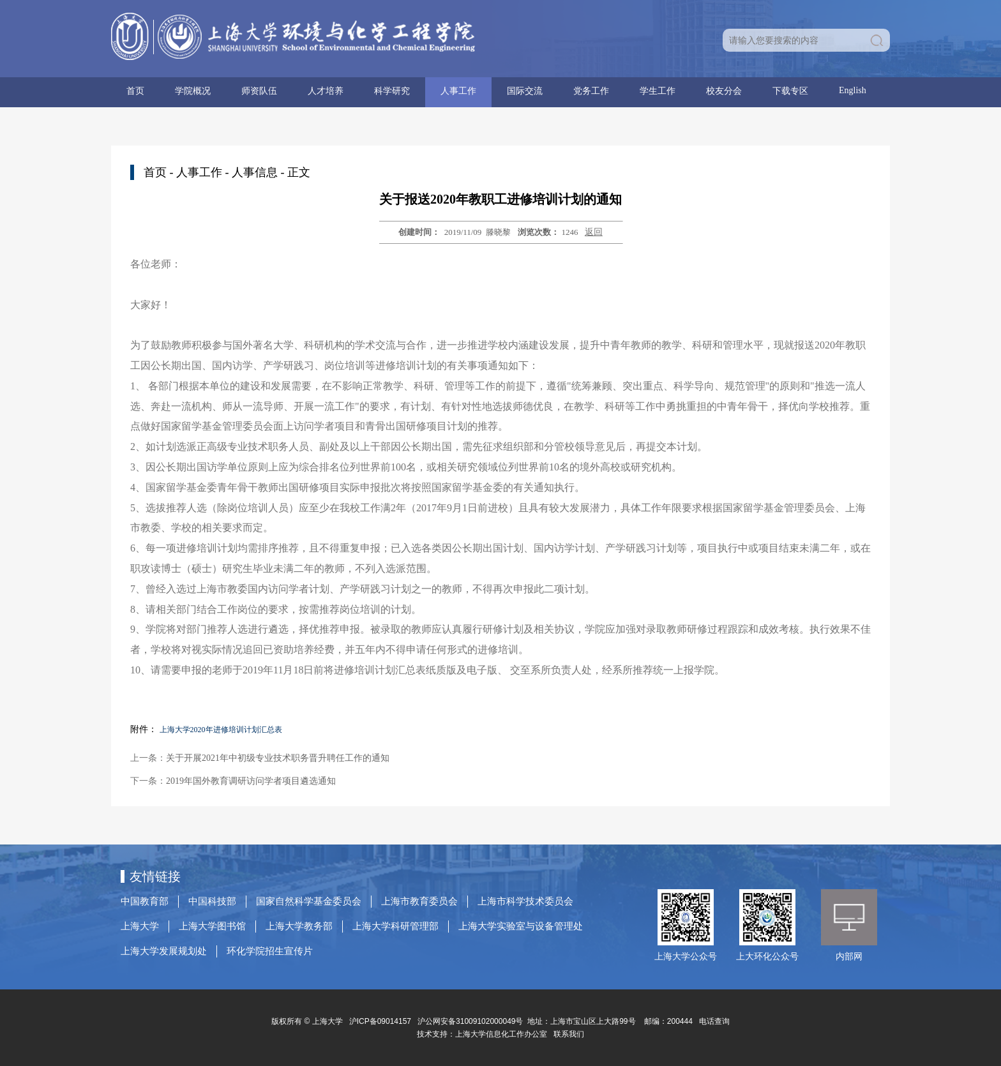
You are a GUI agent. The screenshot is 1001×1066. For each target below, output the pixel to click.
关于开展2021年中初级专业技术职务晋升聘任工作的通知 (277, 758)
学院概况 (193, 91)
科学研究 (392, 91)
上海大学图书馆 (212, 926)
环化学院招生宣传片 (270, 951)
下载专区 (790, 91)
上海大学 (140, 926)
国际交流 (525, 91)
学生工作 (657, 91)
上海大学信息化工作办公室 (504, 1034)
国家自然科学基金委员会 (308, 901)
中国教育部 (145, 901)
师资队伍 (259, 91)
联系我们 (569, 1034)
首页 (135, 91)
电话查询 (714, 1021)
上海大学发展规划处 (164, 951)
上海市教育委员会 (419, 901)
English (852, 90)
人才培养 (325, 91)
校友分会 (724, 91)
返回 (594, 232)
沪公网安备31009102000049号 (470, 1021)
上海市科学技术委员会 (525, 901)
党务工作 (591, 91)
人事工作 (458, 91)
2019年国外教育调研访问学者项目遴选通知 (251, 781)
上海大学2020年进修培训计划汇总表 (221, 729)
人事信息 (255, 172)
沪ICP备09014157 (381, 1021)
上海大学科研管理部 (395, 926)
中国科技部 (212, 901)
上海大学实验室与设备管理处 (520, 926)
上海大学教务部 (299, 926)
